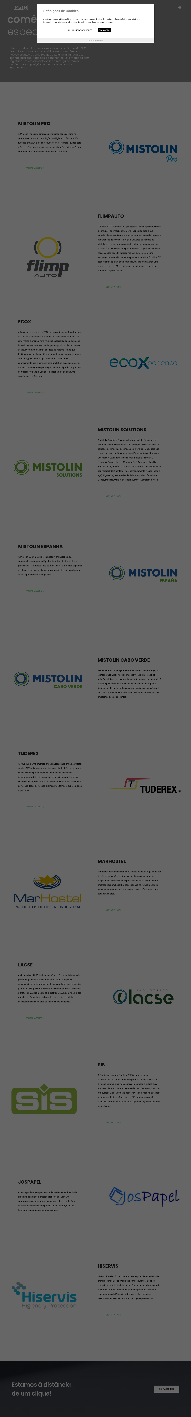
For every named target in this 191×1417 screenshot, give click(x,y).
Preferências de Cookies (80, 30)
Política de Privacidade (95, 40)
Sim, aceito (104, 30)
